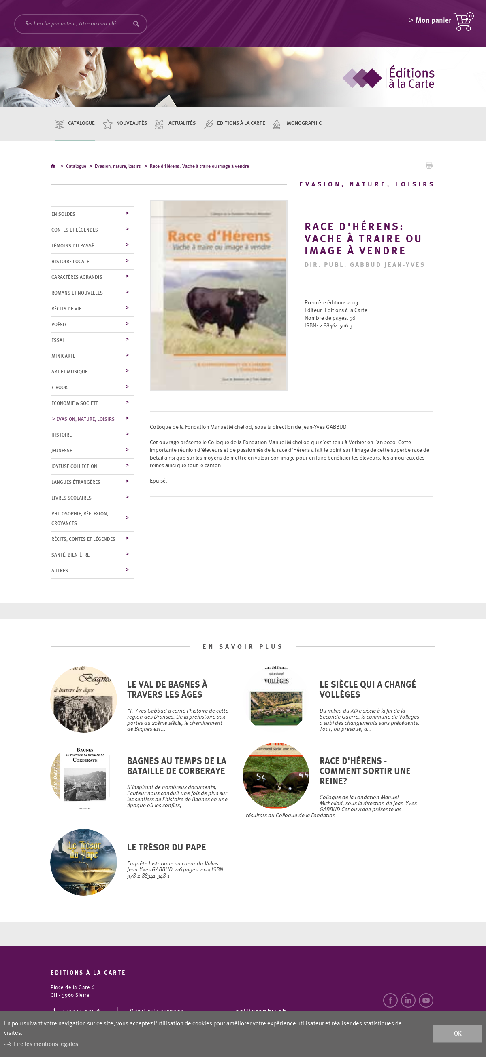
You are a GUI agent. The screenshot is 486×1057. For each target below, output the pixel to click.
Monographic (304, 123)
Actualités (182, 123)
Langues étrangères (75, 482)
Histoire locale (70, 262)
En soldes (63, 214)
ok (458, 1034)
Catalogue (81, 123)
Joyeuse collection (74, 466)
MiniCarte (63, 356)
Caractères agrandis (76, 277)
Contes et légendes (74, 230)
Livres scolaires (71, 498)
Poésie (59, 325)
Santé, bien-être (70, 555)
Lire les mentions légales (46, 1044)
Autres (59, 571)
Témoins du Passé (72, 246)
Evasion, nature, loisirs (118, 167)
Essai (57, 340)
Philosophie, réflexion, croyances (79, 519)
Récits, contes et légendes (83, 539)
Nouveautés (131, 123)
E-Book (59, 388)
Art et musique (69, 372)
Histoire (61, 435)
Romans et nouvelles (77, 293)
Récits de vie (66, 309)
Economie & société (74, 403)
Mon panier (433, 22)
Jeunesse (61, 451)
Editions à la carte (241, 123)
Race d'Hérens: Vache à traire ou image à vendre (199, 167)
